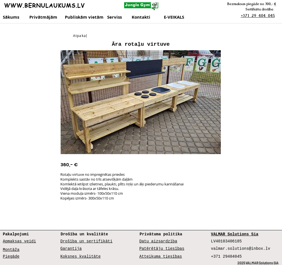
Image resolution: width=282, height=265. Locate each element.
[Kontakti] (146, 17)
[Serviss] (117, 17)
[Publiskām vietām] (84, 17)
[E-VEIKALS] (176, 17)
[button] (141, 102)
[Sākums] (11, 17)
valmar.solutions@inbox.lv (240, 248)
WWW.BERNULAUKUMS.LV (44, 5)
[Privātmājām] (44, 17)
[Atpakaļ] (81, 35)
